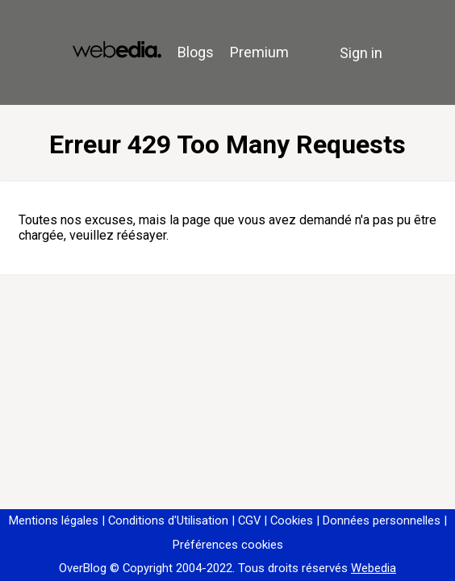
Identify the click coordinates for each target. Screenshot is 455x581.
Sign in (361, 52)
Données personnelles (381, 520)
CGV (249, 520)
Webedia (373, 568)
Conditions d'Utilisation (168, 520)
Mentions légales (53, 520)
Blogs (195, 52)
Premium (259, 52)
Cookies (291, 520)
